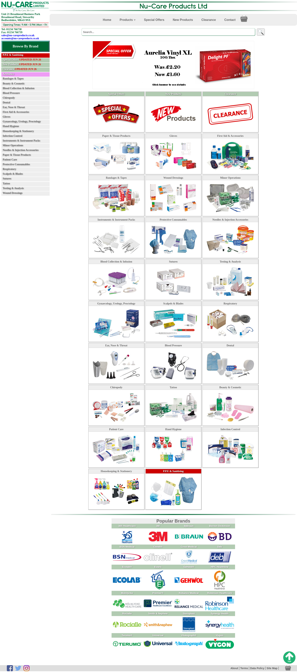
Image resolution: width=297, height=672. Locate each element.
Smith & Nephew (158, 613)
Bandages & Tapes (13, 78)
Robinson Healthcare (219, 593)
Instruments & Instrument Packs (21, 140)
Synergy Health (220, 613)
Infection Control (12, 135)
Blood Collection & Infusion (18, 88)
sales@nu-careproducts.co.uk (17, 35)
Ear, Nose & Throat (14, 107)
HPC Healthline (219, 566)
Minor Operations (13, 145)
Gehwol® (188, 566)
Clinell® (158, 546)
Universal (157, 635)
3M (157, 525)
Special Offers (22, 59)
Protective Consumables (16, 164)
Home (107, 19)
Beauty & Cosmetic (14, 83)
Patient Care (10, 159)
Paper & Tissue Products (17, 154)
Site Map (272, 668)
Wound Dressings (12, 193)
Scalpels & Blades (13, 173)
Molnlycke (127, 593)
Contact (230, 19)
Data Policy (257, 668)
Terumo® (127, 635)
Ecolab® (127, 566)
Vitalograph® (188, 635)
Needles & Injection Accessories (20, 150)
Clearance (20, 69)
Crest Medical (189, 546)
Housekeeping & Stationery (18, 131)
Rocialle (127, 613)
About (234, 668)
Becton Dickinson (219, 525)
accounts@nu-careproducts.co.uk (20, 38)
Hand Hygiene (11, 126)
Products (128, 19)
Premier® (157, 593)
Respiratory (9, 169)
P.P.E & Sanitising (173, 471)
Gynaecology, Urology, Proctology (22, 121)
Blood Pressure (11, 93)
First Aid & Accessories (16, 112)
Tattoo (6, 183)
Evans (157, 566)
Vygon (219, 635)
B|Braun (189, 525)
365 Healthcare (127, 525)
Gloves (6, 116)
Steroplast (189, 613)
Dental (6, 102)
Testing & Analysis (13, 188)
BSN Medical (127, 546)
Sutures (7, 178)
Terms (244, 668)
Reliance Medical (189, 593)
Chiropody (9, 97)
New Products (22, 64)
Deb (219, 546)
